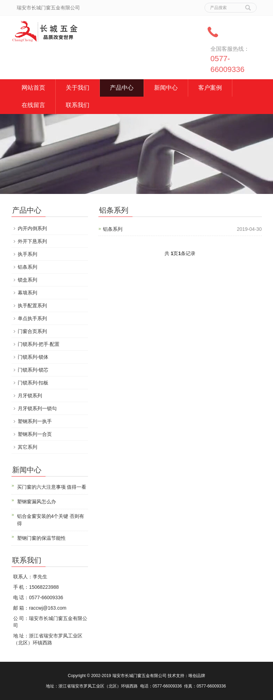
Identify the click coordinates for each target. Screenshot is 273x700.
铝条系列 (112, 229)
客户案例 (210, 87)
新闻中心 (166, 87)
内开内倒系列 (32, 228)
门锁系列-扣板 (33, 382)
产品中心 (122, 87)
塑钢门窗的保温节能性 (41, 538)
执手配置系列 (32, 305)
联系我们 (77, 105)
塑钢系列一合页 (35, 434)
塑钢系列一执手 (35, 421)
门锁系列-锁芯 (33, 370)
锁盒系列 (27, 280)
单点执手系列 (32, 318)
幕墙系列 (27, 292)
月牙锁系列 (30, 395)
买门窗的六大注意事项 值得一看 (52, 487)
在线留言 (33, 105)
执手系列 (27, 254)
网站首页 (33, 87)
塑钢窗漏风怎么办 (36, 501)
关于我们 (77, 87)
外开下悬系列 (32, 241)
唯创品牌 (196, 675)
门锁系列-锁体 (33, 357)
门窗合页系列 (32, 331)
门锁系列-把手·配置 (39, 344)
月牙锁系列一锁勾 (37, 408)
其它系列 (27, 447)
